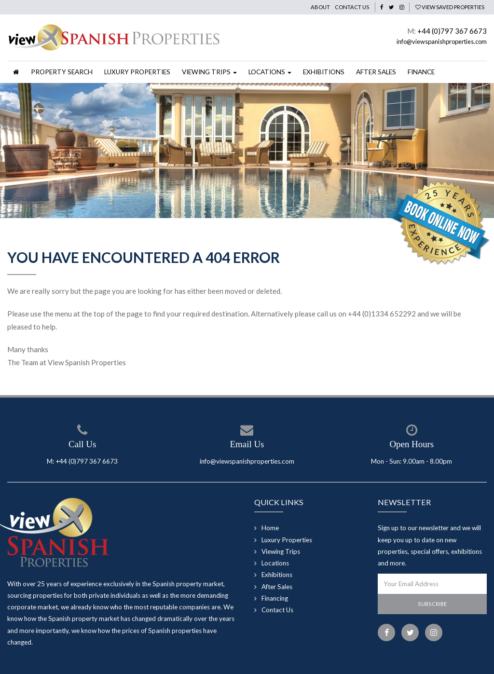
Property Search (62, 72)
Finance (421, 72)
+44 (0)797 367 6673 (452, 31)
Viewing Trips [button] (209, 72)
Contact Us (352, 7)
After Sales (376, 72)
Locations (275, 563)
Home (270, 528)
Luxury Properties (137, 72)
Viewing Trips (280, 551)
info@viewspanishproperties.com (442, 41)
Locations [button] (269, 72)
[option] (247, 150)
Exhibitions (323, 72)
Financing (274, 598)
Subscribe (432, 604)
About (320, 7)
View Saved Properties (449, 7)
